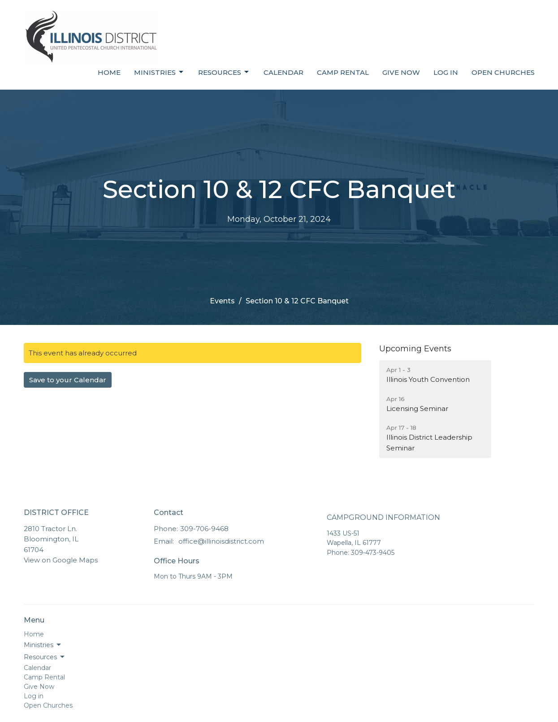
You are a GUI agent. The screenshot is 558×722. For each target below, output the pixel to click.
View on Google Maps (61, 560)
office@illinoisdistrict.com (221, 541)
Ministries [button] (43, 644)
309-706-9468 (204, 528)
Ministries (159, 72)
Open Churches (503, 72)
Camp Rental (343, 72)
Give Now (401, 72)
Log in (445, 72)
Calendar (283, 72)
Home (109, 72)
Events (222, 301)
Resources (224, 72)
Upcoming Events (415, 349)
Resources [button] (45, 657)
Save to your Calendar (67, 380)
